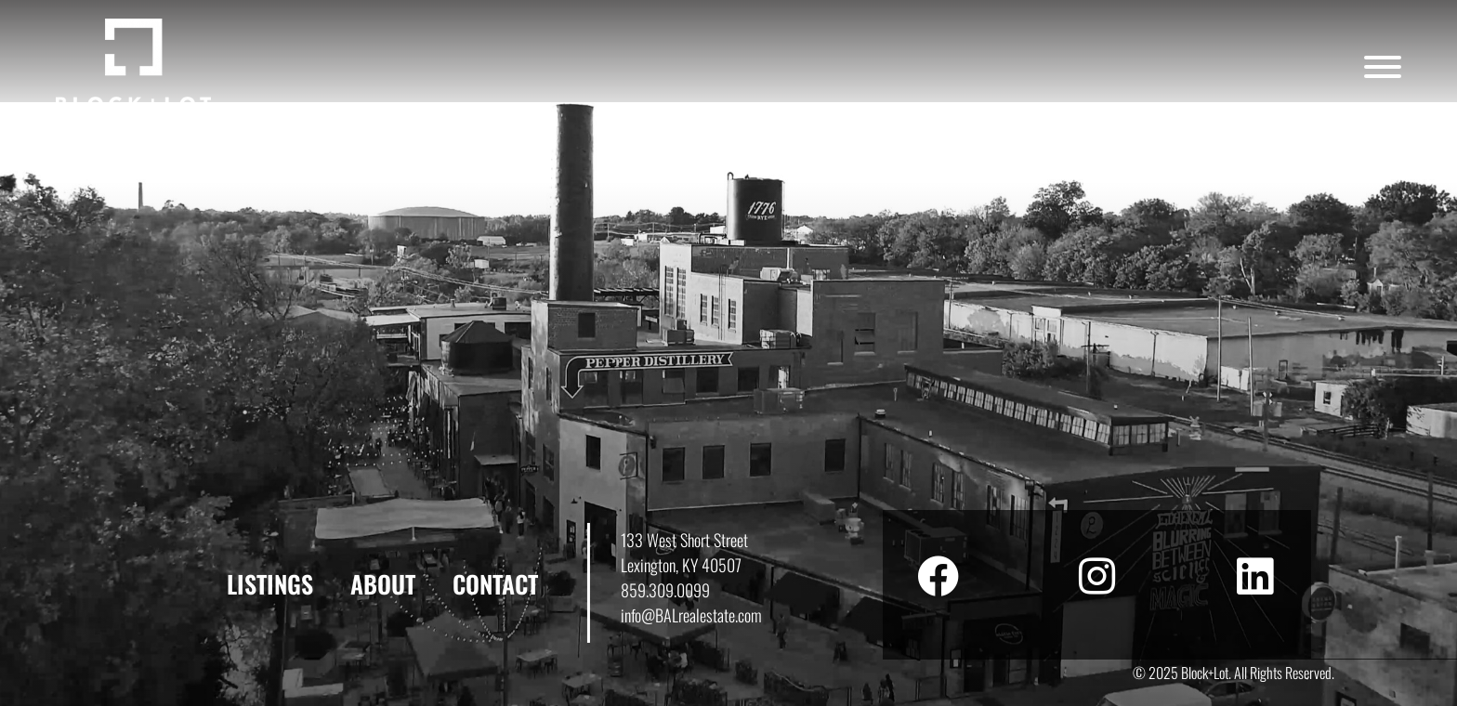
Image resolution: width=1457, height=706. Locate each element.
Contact (495, 584)
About (382, 584)
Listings (270, 584)
